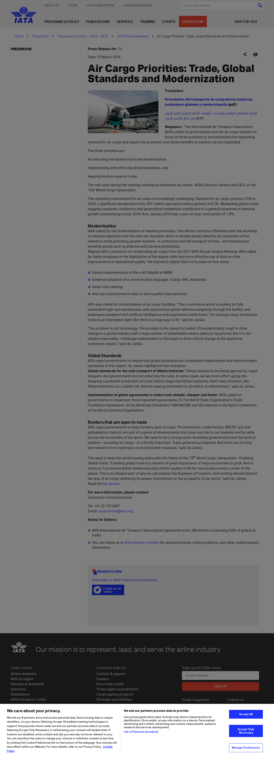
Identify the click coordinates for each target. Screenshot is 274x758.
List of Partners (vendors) (141, 734)
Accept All (246, 716)
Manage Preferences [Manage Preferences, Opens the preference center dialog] (246, 750)
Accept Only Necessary (246, 733)
